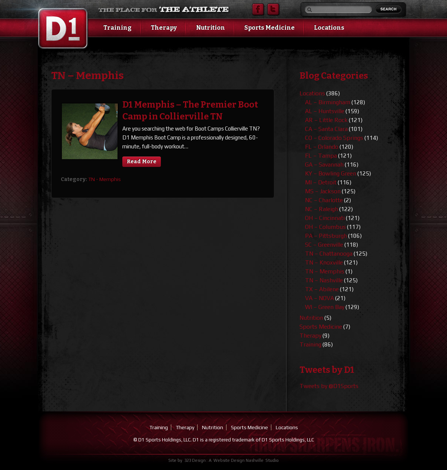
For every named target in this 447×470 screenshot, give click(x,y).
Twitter (273, 9)
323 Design (195, 460)
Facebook (258, 9)
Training (117, 27)
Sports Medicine (269, 27)
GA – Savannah (324, 164)
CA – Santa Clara (326, 128)
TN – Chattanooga (328, 253)
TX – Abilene (322, 289)
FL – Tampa (321, 155)
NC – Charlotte (324, 200)
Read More (141, 161)
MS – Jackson (323, 191)
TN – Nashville (324, 280)
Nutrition (210, 27)
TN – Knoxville (324, 262)
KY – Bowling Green (330, 173)
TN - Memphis (104, 179)
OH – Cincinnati (325, 217)
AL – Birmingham (327, 102)
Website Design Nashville (238, 460)
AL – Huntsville (324, 111)
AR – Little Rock (326, 120)
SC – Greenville (324, 244)
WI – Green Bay (324, 306)
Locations (329, 27)
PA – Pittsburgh (326, 235)
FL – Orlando (321, 146)
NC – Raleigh (321, 209)
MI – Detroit (321, 182)
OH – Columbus (325, 226)
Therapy (164, 27)
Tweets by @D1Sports (328, 386)
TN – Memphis (324, 271)
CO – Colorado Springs (334, 137)
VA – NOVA (319, 298)
